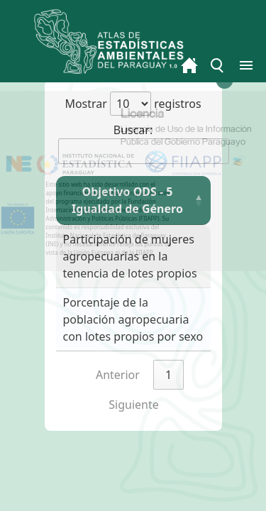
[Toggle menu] (217, 65)
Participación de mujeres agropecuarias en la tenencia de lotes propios (130, 256)
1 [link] (168, 375)
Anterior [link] (118, 375)
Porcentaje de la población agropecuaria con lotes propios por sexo (133, 319)
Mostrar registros (133, 103)
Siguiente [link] (133, 404)
